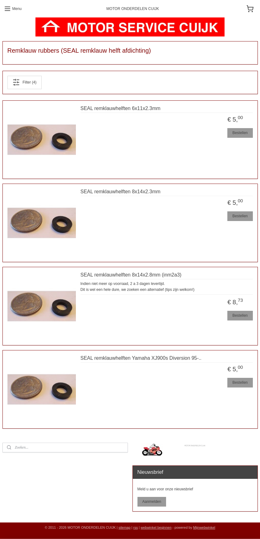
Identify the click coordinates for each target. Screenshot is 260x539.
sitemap (124, 527)
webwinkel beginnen (156, 527)
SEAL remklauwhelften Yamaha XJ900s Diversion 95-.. (141, 358)
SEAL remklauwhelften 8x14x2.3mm (120, 191)
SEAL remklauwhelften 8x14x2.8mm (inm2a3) (131, 274)
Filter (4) (24, 82)
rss (135, 527)
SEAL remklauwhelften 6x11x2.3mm (120, 108)
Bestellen (240, 133)
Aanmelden (151, 501)
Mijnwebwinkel (204, 527)
